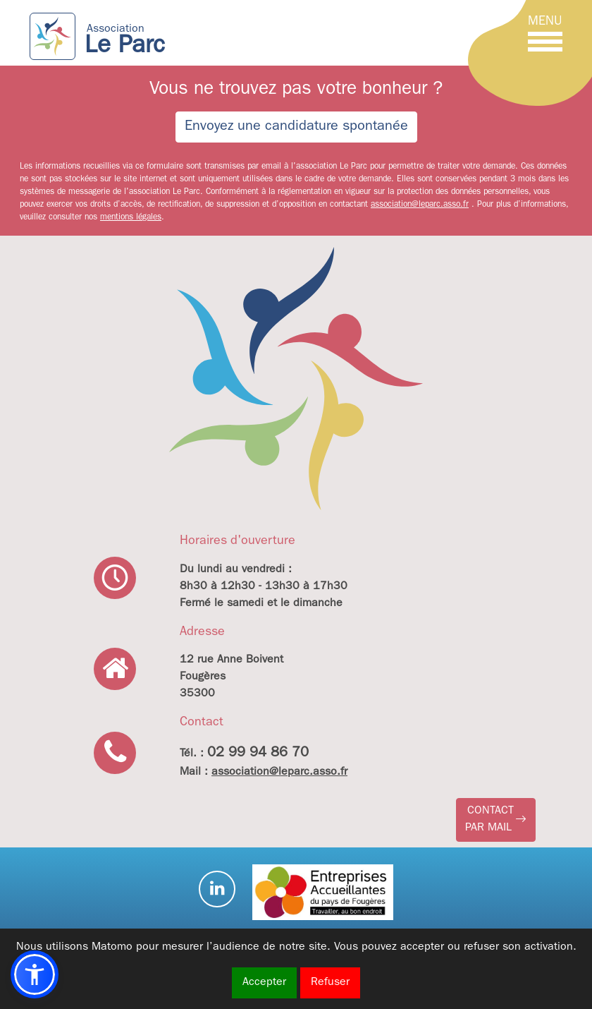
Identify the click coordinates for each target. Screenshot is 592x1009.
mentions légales (130, 218)
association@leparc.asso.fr (420, 205)
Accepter (264, 983)
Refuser (330, 983)
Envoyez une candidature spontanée (296, 127)
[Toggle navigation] (545, 35)
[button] (496, 820)
